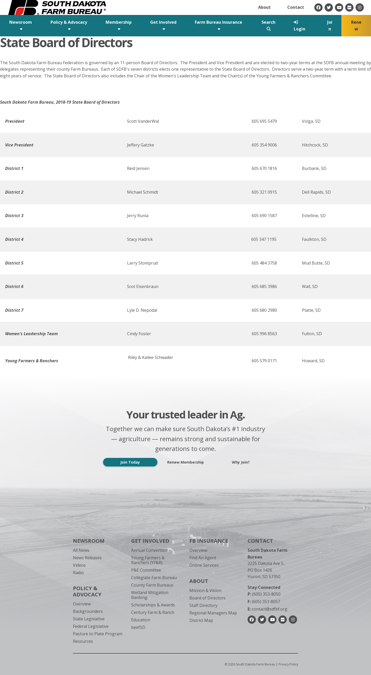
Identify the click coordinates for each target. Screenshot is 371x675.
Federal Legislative (91, 626)
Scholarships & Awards (153, 605)
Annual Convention (149, 550)
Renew (356, 25)
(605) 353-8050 (264, 594)
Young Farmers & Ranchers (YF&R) (148, 560)
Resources (83, 641)
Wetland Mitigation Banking (149, 595)
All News (81, 550)
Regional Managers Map (213, 613)
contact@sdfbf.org (267, 609)
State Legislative (89, 619)
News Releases (87, 558)
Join (329, 25)
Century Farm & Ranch (152, 612)
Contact (295, 7)
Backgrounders (88, 611)
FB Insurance (208, 540)
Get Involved (150, 540)
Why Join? (241, 462)
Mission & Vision (205, 590)
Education (140, 620)
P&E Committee (146, 570)
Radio (78, 572)
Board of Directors (207, 598)
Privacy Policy (288, 664)
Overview (82, 604)
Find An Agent (202, 558)
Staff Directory (203, 605)
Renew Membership (185, 462)
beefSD (138, 627)
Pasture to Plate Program (97, 634)
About (264, 7)
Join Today (130, 462)
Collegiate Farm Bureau (154, 577)
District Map (201, 620)
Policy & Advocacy (87, 591)
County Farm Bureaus (152, 585)
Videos (79, 565)
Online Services (204, 565)
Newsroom (89, 540)
